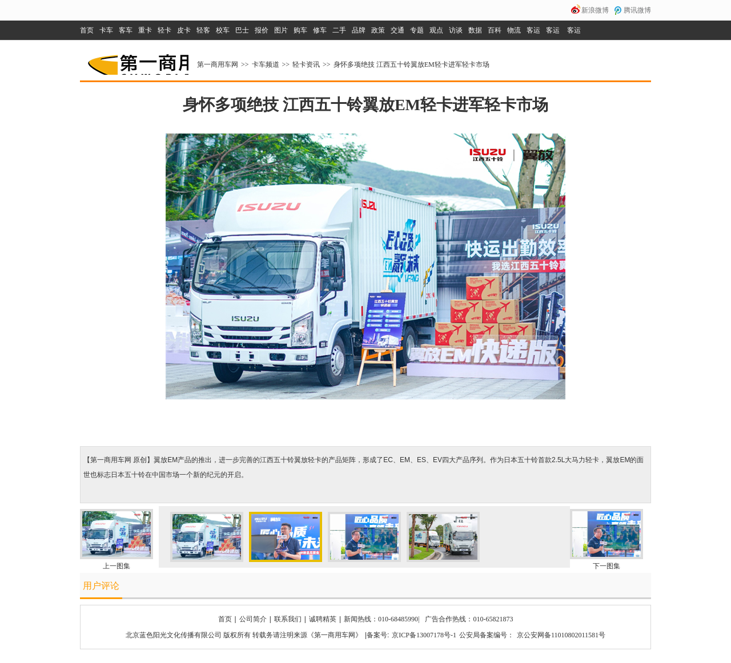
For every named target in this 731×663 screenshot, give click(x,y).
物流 (514, 30)
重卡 (145, 30)
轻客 (203, 30)
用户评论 (101, 586)
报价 (261, 30)
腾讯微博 (637, 10)
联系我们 (288, 619)
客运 (533, 30)
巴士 (242, 30)
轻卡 (164, 30)
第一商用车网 (137, 60)
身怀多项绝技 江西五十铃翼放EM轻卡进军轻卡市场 (411, 64)
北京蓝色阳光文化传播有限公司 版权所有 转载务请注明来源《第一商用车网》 (244, 635)
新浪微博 (595, 10)
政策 (378, 30)
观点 (436, 30)
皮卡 (184, 30)
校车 (223, 30)
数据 (475, 30)
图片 (281, 30)
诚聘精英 (322, 619)
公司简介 (253, 619)
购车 (300, 30)
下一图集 (606, 566)
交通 (397, 30)
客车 (125, 30)
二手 (339, 30)
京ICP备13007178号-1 (424, 635)
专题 (417, 30)
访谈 (456, 30)
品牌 (359, 30)
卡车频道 (265, 64)
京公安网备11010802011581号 (561, 635)
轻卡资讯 (306, 64)
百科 (494, 30)
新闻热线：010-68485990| (381, 619)
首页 (87, 30)
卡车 (106, 30)
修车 (320, 30)
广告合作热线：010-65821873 (469, 619)
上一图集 (116, 566)
